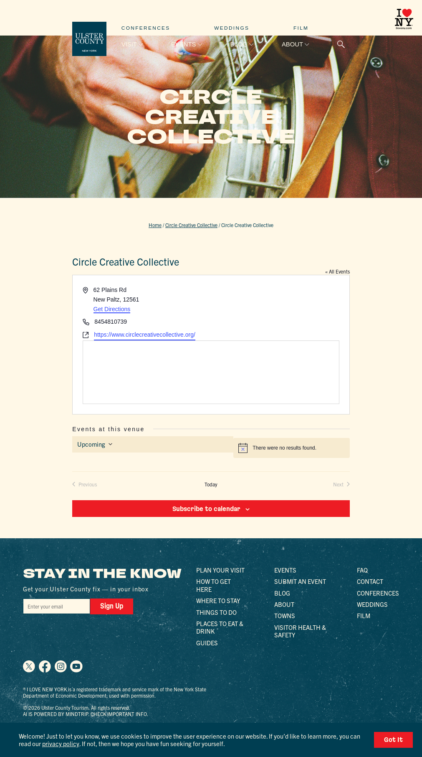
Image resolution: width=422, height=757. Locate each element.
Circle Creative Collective (191, 225)
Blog (239, 44)
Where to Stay (218, 600)
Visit (129, 44)
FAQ (362, 569)
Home (155, 225)
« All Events (337, 271)
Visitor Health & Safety (300, 630)
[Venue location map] (211, 372)
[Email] (56, 606)
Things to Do (216, 612)
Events (183, 44)
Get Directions (112, 309)
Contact (370, 581)
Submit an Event (300, 581)
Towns (284, 615)
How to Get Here (213, 585)
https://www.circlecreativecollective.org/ (144, 334)
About (292, 44)
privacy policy (60, 743)
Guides (207, 642)
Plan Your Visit (220, 569)
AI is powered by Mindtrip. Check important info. (85, 713)
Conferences (145, 28)
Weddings (231, 28)
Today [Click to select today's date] (211, 484)
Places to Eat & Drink (219, 626)
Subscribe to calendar (206, 508)
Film (300, 28)
